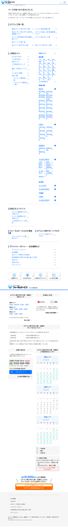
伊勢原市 (48, 166)
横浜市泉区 (49, 116)
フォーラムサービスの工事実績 (20, 233)
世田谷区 (53, 68)
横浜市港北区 (42, 106)
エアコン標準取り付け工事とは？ (19, 214)
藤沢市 (40, 168)
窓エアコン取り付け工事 (20, 45)
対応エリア (15, 62)
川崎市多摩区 (42, 136)
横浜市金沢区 (49, 102)
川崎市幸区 (49, 128)
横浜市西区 (42, 96)
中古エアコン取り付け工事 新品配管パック (22, 33)
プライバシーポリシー (19, 251)
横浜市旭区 (49, 108)
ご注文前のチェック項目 (19, 223)
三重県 (16, 315)
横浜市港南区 (42, 109)
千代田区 (40, 61)
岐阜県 (21, 315)
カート (61, 3)
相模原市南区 (42, 153)
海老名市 (48, 165)
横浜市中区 (49, 96)
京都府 (21, 311)
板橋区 (49, 75)
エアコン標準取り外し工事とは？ (19, 218)
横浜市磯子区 (42, 102)
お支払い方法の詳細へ (51, 314)
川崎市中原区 (42, 132)
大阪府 (11, 311)
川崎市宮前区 (49, 136)
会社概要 (15, 253)
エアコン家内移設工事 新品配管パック (22, 38)
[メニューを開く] (64, 2)
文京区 (40, 64)
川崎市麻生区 (42, 139)
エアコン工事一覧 (16, 24)
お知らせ (15, 261)
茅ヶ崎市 (41, 172)
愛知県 (11, 315)
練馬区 (53, 75)
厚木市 (40, 166)
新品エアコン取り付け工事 (21, 29)
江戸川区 (49, 79)
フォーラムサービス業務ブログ (19, 238)
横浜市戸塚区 (49, 106)
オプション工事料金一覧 (20, 84)
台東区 (44, 64)
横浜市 (41, 89)
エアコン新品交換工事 (42, 29)
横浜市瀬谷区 (49, 113)
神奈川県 (42, 86)
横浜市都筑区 (49, 118)
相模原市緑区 (42, 150)
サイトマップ (16, 266)
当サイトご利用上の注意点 (21, 256)
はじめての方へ (17, 57)
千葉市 (41, 197)
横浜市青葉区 (42, 118)
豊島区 (53, 72)
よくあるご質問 (17, 74)
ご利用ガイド (14, 53)
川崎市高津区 (49, 132)
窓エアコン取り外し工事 (43, 45)
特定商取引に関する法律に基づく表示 (24, 259)
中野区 (44, 72)
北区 (40, 75)
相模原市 (42, 146)
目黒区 (44, 68)
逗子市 (40, 174)
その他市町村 (43, 82)
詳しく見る (27, 322)
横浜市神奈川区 (49, 93)
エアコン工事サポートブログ (47, 232)
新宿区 (53, 61)
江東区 (53, 64)
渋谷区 (40, 72)
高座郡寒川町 (49, 169)
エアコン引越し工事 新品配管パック (45, 33)
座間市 (48, 163)
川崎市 (41, 125)
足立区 (40, 79)
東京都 (41, 58)
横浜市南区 (42, 98)
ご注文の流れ (16, 59)
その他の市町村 (44, 160)
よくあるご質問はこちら (24, 378)
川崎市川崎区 (42, 129)
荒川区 (44, 75)
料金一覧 (15, 76)
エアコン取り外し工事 (42, 37)
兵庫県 (16, 311)
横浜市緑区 (42, 112)
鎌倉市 (48, 172)
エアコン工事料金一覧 (20, 80)
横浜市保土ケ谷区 (49, 98)
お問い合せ (15, 264)
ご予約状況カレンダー (18, 66)
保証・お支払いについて (19, 70)
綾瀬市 (40, 165)
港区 (49, 60)
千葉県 (41, 194)
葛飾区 (44, 79)
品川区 (40, 68)
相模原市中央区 (49, 150)
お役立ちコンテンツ (17, 209)
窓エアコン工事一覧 (18, 42)
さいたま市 (42, 186)
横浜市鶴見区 (42, 93)
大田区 (49, 68)
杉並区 (49, 72)
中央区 (44, 61)
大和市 (40, 163)
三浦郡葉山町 (49, 174)
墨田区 (49, 64)
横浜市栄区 (42, 116)
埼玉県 (41, 183)
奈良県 (25, 311)
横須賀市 (41, 177)
